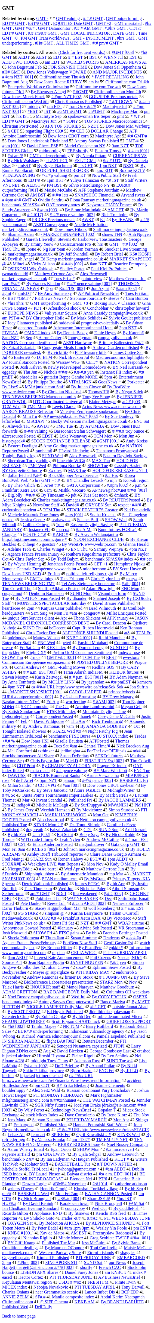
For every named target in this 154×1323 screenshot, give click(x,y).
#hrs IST (123, 1198)
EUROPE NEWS (23, 313)
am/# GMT (40, 893)
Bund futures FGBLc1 (117, 529)
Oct (137, 726)
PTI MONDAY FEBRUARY (58, 1095)
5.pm (6, 1262)
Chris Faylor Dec (41, 632)
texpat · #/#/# (129, 505)
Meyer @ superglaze (51, 972)
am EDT (52, 62)
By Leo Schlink (114, 1056)
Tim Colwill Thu (17, 588)
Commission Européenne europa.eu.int (36, 662)
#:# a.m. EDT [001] (116, 1174)
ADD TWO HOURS (20, 62)
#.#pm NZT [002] (66, 96)
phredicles (29, 377)
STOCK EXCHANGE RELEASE (61, 441)
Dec (108, 898)
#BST (32, 111)
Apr (63, 618)
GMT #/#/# (25, 28)
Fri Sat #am (30, 647)
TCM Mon (103, 436)
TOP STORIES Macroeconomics (113, 121)
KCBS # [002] (44, 849)
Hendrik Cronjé (53, 1188)
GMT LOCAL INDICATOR (85, 33)
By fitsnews (78, 1213)
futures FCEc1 (87, 883)
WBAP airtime (131, 923)
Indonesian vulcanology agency (96, 1031)
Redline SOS (103, 667)
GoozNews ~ (109, 382)
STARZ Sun (41, 859)
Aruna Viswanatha (103, 775)
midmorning (50, 150)
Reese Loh (56, 903)
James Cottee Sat (128, 352)
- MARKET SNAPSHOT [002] (68, 234)
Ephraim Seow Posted (112, 967)
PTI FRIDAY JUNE (93, 1257)
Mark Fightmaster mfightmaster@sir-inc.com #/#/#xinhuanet (62, 1097)
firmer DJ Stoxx (79, 977)
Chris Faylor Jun (105, 578)
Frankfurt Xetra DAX (82, 918)
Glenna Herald (136, 544)
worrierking (76, 701)
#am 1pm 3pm (77, 1228)
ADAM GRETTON (19, 992)
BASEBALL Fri (133, 780)
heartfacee (11, 608)
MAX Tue (77, 470)
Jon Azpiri (100, 288)
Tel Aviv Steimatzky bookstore (88, 583)
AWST (88, 219)
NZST (128, 165)
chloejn (29, 544)
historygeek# (13, 441)
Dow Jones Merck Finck (23, 96)
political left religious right (89, 573)
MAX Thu (101, 460)
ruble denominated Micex (120, 1016)
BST (93, 57)
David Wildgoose (49, 721)
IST (47, 111)
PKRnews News (49, 298)
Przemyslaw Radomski (113, 1233)
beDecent (57, 628)
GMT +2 (103, 23)
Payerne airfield (16, 1154)
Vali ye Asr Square (60, 313)
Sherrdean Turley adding (29, 460)
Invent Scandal (49, 800)
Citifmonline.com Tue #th (98, 86)
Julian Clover (57, 967)
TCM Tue (91, 657)
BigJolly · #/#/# (21, 495)
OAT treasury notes (63, 205)
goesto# (49, 544)
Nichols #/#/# (55, 372)
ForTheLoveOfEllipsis (106, 751)
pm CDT (42, 1085)
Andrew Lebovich (122, 1154)
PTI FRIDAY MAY (92, 972)
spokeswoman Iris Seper (89, 116)
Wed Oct (99, 1208)
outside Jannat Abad (129, 1006)
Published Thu (48, 898)
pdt (73, 495)
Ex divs (54, 470)
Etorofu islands (100, 1252)
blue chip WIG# (71, 460)
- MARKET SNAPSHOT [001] (35, 692)
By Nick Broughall (34, 1198)
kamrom (144, 682)
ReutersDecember (97, 1041)
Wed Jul (78, 997)
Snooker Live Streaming (125, 249)
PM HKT (142, 805)
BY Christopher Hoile (45, 318)
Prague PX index (112, 765)
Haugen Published (92, 1159)
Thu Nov (141, 1115)
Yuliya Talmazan (84, 180)
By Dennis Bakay (72, 332)
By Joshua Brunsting (78, 696)
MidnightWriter (121, 790)
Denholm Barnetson (46, 593)
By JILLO (129, 1070)
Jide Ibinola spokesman (109, 1011)
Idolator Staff (36, 1164)
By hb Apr (116, 883)
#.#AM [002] (104, 701)
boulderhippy (13, 1090)
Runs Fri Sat (63, 923)
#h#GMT (96, 111)
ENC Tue (142, 770)
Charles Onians (15, 1292)
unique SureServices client (31, 618)
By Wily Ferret (31, 1110)
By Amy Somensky (55, 293)
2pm (30, 608)
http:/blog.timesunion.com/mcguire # (34, 539)
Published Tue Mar (58, 1242)
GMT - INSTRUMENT (92, 38)
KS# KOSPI (140, 254)
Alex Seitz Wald (46, 1090)
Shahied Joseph (106, 598)
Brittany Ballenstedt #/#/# (120, 342)
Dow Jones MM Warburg (128, 126)
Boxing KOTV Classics (115, 303)
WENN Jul (113, 57)
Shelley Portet (72, 268)
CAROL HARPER (85, 692)
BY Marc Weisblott (110, 770)
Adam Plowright (100, 588)
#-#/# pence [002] (97, 780)
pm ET (80, 175)
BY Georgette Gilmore (22, 470)
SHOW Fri (42, 933)
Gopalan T (107, 1110)
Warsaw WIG (68, 362)
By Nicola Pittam (91, 155)
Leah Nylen (70, 839)
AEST (41, 57)
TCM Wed (11, 406)
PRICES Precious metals (53, 219)
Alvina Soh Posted (95, 928)
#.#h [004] (131, 583)
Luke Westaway (73, 436)
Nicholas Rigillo (37, 1238)
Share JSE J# (98, 1198)
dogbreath (34, 829)
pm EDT (54, 106)
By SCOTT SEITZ (24, 1011)
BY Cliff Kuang (21, 1242)
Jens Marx (17, 1119)
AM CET (115, 209)
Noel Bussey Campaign (127, 1144)
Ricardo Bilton (15, 1213)
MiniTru (30, 416)
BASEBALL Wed (33, 1193)
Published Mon (53, 1124)
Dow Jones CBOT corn (68, 136)
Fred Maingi (13, 859)
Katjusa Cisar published (61, 608)
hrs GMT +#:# (47, 480)
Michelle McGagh (52, 805)
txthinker (46, 751)
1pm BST (55, 180)
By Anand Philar (100, 1065)
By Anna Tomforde (19, 682)
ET (102, 219)
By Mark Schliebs (86, 318)
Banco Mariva (112, 1001)
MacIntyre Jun (44, 121)
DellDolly (43, 1306)
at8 (127, 632)
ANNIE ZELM (15, 1297)
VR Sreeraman (131, 928)
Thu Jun (30, 372)
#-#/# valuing (36, 431)
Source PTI (12, 962)
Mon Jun (126, 436)
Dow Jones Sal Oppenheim (117, 67)
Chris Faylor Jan (44, 760)
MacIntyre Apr (108, 136)
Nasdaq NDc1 (130, 957)
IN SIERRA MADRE (21, 1041)
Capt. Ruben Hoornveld (92, 628)
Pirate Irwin (125, 1282)
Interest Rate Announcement (59, 957)
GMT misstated (128, 23)
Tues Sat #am (65, 746)
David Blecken (70, 1051)
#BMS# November (69, 1183)
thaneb (85, 716)
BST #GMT (18, 298)
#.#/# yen (118, 962)
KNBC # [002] (79, 637)
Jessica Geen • (32, 519)
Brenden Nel (81, 1179)
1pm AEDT (117, 859)
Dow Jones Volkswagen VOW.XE (56, 72)
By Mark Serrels (114, 795)
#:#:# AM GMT (87, 28)
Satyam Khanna (46, 1119)
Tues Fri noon (72, 578)
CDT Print (26, 765)
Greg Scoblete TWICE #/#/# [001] (120, 1238)
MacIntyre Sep (48, 116)
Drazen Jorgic (34, 1183)
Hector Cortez (31, 1277)
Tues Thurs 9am (38, 888)
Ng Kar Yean (54, 249)
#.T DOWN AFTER (114, 1164)
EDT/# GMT (13, 23)
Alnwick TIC (18, 426)
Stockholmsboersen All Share (28, 755)
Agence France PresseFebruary (29, 942)
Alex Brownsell (83, 455)
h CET (13, 131)
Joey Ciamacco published (30, 323)
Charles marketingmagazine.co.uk (66, 500)
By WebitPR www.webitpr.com (89, 544)
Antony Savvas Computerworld (66, 1001)
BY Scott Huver (127, 569)
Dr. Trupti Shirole (84, 824)
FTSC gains (69, 933)
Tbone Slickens (86, 618)
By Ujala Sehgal (86, 1154)
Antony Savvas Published (96, 141)
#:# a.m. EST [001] (40, 672)
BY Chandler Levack (85, 480)
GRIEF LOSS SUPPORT (128, 1021)
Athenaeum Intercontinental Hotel (83, 327)
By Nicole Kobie (120, 834)
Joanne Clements (110, 1085)
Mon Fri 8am (13, 849)
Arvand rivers (133, 195)
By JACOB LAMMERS (119, 800)
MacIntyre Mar (124, 111)
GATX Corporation (83, 485)
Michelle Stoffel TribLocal (25, 1169)
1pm (60, 524)
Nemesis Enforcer (128, 903)
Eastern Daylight (22, 446)
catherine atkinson (131, 1183)
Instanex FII (39, 529)
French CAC (110, 1267)
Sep (29, 337)
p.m (138, 485)
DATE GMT (124, 33)
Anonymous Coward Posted (26, 928)
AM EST (79, 1233)
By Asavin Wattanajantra (96, 534)
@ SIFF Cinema (53, 1301)
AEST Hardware (77, 342)
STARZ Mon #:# (48, 824)
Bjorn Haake (81, 1070)
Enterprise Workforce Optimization (38, 86)
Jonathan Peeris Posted (67, 564)
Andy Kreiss (136, 441)
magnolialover (91, 844)
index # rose (129, 652)
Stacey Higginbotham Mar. (58, 908)
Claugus (9, 534)
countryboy (75, 1208)
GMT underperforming (49, 155)
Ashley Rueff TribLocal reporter (55, 854)
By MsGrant (95, 878)
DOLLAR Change (107, 131)
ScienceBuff (87, 519)
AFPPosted (99, 741)
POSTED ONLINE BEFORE (102, 662)
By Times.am (52, 495)
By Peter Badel (45, 1228)
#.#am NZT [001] (17, 77)
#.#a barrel (48, 869)
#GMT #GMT (69, 111)
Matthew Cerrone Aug (54, 273)
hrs (100, 244)
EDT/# (34, 180)
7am (70, 726)
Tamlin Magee (43, 1026)
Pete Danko (30, 903)
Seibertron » (13, 893)
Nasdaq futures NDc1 (21, 701)
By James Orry (21, 810)
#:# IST (112, 180)
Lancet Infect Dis (100, 1292)
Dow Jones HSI (34, 741)
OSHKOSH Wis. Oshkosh (30, 268)
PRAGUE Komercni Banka (56, 775)
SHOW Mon (88, 1149)
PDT (38, 308)
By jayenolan (92, 682)
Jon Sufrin (139, 687)
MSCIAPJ (36, 421)
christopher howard (132, 308)
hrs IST (22, 116)
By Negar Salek (129, 391)
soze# (81, 967)
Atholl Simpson (125, 888)
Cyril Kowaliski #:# (93, 1134)
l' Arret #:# (50, 485)
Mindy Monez (70, 1238)
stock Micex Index (42, 1115)
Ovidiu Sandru (51, 200)
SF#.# (40, 1297)
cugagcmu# (12, 593)
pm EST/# (142, 1228)
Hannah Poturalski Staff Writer (100, 1124)
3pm (6, 805)
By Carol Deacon (111, 623)
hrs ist (93, 82)
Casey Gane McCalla (116, 716)
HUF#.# (9, 1203)
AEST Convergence (50, 224)
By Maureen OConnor (64, 1247)
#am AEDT (115, 1169)
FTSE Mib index (61, 711)
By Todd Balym (65, 559)
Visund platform (112, 593)
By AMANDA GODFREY (103, 726)
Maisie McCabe (58, 190)
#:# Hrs (111, 475)
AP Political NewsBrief (98, 293)
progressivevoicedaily (100, 323)
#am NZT (98, 264)
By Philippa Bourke (44, 382)
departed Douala (32, 327)
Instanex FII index (116, 372)
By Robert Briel (109, 254)
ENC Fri (106, 1070)
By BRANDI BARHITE (122, 1301)
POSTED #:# (34, 534)
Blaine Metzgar (102, 401)
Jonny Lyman (79, 337)
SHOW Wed (116, 519)
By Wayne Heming (24, 564)
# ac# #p (133, 937)
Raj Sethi (65, 834)
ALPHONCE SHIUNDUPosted (90, 632)
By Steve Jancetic (51, 790)
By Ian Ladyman (55, 1159)
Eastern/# (22, 357)
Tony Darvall (133, 1287)
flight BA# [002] (61, 1041)
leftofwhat (11, 421)
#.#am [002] (126, 288)
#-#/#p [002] (72, 264)
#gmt (6, 293)
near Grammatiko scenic (56, 1292)
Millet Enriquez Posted (126, 613)
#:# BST (75, 57)
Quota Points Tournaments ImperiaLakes (57, 795)
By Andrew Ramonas (41, 726)
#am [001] (72, 785)
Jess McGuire (94, 1242)
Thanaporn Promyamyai (117, 450)
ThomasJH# (98, 391)
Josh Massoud (14, 933)
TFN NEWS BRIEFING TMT (28, 583)
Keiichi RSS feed (111, 1213)
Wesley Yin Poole (111, 1228)
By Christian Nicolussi (62, 391)
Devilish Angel (21, 259)
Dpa (49, 288)
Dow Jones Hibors (70, 229)
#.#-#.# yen (84, 372)
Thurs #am (54, 937)
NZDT (93, 126)
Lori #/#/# (11, 283)
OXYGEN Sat (20, 1223)
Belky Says (89, 834)
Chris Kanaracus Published (78, 101)
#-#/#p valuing (54, 175)
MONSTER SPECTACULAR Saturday (51, 603)
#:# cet (146, 559)
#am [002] (41, 834)
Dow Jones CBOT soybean (110, 785)
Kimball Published (53, 1257)
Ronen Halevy (70, 859)
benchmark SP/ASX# (20, 205)
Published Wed (15, 1306)
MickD (72, 760)
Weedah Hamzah (55, 810)
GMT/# (131, 141)
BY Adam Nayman (126, 677)
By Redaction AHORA (59, 1223)
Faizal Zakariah (63, 829)
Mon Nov (95, 864)
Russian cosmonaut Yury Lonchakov (98, 1090)
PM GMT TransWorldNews (45, 38)
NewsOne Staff (46, 505)
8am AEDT (17, 957)
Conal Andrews (27, 667)
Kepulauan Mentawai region (27, 1282)
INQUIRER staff (45, 987)
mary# (131, 578)
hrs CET (85, 165)
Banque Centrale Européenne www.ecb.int (39, 569)
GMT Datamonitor (54, 28)
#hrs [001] (74, 514)
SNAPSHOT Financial (95, 195)
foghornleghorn (15, 716)
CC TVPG (47, 785)
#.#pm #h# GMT (17, 200)
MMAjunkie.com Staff (44, 387)
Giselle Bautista (69, 741)
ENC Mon (130, 588)
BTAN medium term (60, 878)
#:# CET (77, 131)
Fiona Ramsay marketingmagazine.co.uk (105, 200)
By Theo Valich (21, 485)
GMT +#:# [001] (61, 657)
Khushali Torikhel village (96, 1188)
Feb (24, 721)
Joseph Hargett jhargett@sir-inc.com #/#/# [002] (73, 1265)
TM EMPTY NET (112, 1139)
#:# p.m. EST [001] (86, 677)
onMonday (17, 637)
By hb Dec (81, 1016)
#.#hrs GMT (115, 28)
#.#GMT (80, 91)
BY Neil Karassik (128, 367)
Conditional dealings (20, 1247)
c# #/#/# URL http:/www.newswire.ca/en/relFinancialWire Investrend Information (61, 1078)
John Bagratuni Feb (25, 67)
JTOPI (119, 1046)
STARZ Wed (129, 1134)
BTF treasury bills (90, 352)
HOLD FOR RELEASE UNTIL (120, 470)
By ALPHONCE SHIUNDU (110, 1223)
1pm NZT (107, 165)
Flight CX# (36, 652)
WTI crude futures (37, 839)
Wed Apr (72, 869)
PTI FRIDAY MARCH (86, 1119)
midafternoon (94, 569)
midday (34, 106)
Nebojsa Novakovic (50, 1287)
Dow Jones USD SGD (21, 573)
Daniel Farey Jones (81, 1272)
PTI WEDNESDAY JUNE (127, 1218)
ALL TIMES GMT (72, 43)
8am (48, 490)
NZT (85, 923)
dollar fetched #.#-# (25, 475)
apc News (117, 1262)
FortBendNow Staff (80, 942)
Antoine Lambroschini (94, 706)
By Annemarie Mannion (82, 874)
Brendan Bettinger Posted (125, 933)
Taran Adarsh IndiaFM (83, 672)
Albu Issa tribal (50, 819)
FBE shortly (77, 150)
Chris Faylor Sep (29, 559)
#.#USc (8, 795)
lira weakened (85, 893)
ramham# (44, 450)
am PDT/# (81, 1139)
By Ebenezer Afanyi (48, 91)
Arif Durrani (135, 829)
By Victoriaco (119, 918)
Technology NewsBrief (71, 1110)
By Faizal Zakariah (19, 347)
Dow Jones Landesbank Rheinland (38, 141)
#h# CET (98, 1006)
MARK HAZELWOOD (66, 814)
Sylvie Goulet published (130, 318)
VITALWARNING (18, 175)
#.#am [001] (138, 150)
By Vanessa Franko (48, 1139)
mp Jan (58, 952)
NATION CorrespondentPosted (29, 342)
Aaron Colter (49, 337)
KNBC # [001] (20, 1233)
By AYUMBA (91, 426)
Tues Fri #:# (64, 278)
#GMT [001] (108, 441)
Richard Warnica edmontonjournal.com (55, 1036)
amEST (24, 165)
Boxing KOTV (132, 170)
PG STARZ (28, 913)
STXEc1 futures (109, 755)
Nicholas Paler (93, 888)
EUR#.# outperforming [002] (27, 696)
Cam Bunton (137, 298)
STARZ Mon (111, 982)
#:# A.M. (83, 529)
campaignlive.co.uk (115, 337)
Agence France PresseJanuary (33, 554)
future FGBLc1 (87, 790)
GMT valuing (68, 18)
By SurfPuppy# (88, 805)
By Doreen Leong (88, 647)
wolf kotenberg (101, 908)
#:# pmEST (121, 682)
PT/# (102, 1179)
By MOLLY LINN (58, 682)
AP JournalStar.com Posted (26, 362)
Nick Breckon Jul (74, 357)
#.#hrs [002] (28, 1262)
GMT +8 (80, 303)
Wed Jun (65, 888)
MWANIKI (118, 805)
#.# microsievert (120, 1149)
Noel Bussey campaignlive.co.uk (36, 997)
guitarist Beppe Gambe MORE (71, 377)
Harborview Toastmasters (100, 239)
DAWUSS (17, 775)
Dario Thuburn (15, 908)
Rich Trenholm (114, 214)
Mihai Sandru (20, 785)
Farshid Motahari (93, 642)
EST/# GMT (39, 23)
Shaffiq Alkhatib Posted (59, 588)
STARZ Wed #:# (67, 731)
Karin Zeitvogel (49, 677)
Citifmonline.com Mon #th (117, 91)
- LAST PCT (57, 160)
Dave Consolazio (80, 1115)
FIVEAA (10, 332)
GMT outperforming (124, 18)
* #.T (134, 116)
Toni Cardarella (104, 1247)
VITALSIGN (80, 382)
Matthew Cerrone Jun (105, 869)
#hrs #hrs (16, 303)
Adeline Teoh (19, 549)
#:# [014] (101, 1183)
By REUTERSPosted (121, 500)
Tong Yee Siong (96, 396)
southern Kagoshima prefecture (93, 554)
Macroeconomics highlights (120, 357)
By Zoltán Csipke (50, 1016)
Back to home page (19, 1316)
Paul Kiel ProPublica (109, 268)
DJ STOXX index (112, 736)
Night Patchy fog (103, 731)
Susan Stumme (84, 937)
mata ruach (40, 770)
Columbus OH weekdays (128, 992)
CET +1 (101, 564)
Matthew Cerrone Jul (127, 278)
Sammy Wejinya (108, 549)
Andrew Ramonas (42, 977)
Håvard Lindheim (73, 450)
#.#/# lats (61, 195)
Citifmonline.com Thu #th (62, 77)
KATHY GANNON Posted (108, 1193)
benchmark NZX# (18, 1159)
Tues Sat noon (95, 495)
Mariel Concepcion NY (84, 145)
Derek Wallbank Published (45, 883)
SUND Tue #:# (119, 1060)
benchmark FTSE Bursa (69, 736)
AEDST (33, 185)
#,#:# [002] (113, 893)
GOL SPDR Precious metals (113, 96)
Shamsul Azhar (21, 234)
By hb (91, 933)
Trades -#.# (71, 1218)
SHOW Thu (12, 657)
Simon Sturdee (121, 810)
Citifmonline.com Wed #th (25, 101)
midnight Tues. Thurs (49, 1060)
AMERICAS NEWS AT (126, 62)
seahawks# (61, 519)
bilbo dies (31, 967)
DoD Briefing (67, 1065)
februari (38, 1134)
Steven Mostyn (15, 677)
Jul (4, 357)
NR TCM (71, 1026)
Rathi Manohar (112, 637)
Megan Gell (131, 706)
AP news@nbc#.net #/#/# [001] (119, 490)
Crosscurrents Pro (75, 244)
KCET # (121, 1159)
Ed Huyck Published (65, 1011)
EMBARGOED (131, 1257)
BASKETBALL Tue (72, 1164)
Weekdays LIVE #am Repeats (54, 864)
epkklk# (116, 947)
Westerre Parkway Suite (60, 1252)
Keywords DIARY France (108, 205)
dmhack (121, 495)
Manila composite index (73, 1297)
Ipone (31, 249)
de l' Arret (24, 780)
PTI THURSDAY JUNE (71, 1277)
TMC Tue (64, 426)
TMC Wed (37, 465)
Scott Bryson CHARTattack (76, 1021)
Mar (26, 800)
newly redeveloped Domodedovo (77, 367)
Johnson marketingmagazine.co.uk (93, 849)
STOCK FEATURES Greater (92, 510)
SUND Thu (33, 628)
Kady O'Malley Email (129, 864)
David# (72, 505)
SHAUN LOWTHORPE (23, 1021)
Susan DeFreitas (74, 755)
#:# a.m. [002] (36, 1065)
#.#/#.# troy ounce (128, 431)
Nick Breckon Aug (132, 746)
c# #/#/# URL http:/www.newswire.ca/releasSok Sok (77, 687)
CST (22, 844)
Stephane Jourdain (86, 298)
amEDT (24, 293)
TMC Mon (36, 406)
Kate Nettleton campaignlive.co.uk (100, 819)
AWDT (43, 426)
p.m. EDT (104, 170)
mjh (113, 480)
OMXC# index (37, 332)
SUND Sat (93, 1262)
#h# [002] (16, 1026)
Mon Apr (121, 1119)
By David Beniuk (38, 1203)
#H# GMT (44, 43)
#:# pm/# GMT (106, 43)
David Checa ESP (42, 145)
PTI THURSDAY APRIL (125, 952)
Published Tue (14, 824)
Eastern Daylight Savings (125, 455)
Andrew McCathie (102, 839)
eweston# (131, 657)
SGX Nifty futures (51, 1105)
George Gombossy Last (110, 1051)
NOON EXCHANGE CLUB (98, 539)
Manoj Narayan (80, 987)
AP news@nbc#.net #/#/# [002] (70, 416)
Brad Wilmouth (102, 608)
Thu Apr (78, 721)
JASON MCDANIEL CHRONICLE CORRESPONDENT (75, 620)
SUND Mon (80, 593)
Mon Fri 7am (67, 1193)
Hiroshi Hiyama (51, 1056)
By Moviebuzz (89, 810)
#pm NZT (16, 687)
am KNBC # (116, 1272)
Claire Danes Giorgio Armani (115, 854)
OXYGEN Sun (98, 505)
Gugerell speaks (16, 1257)
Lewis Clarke (64, 406)
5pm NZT (48, 780)
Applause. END (48, 1213)
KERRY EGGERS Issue (79, 1144)
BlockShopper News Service (73, 475)
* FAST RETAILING (110, 77)
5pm (108, 377)
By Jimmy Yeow (38, 244)
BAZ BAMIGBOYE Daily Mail (71, 992)
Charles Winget (50, 549)
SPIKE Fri (60, 1134)
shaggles (127, 1252)
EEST (111, 657)
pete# (66, 642)
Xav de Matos (52, 1233)
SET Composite (34, 706)
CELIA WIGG (84, 952)
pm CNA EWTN (51, 1154)
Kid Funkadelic (137, 510)
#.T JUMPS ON (113, 977)
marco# (62, 529)
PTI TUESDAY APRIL (95, 1287)
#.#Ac (92, 1218)
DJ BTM (44, 357)
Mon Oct (101, 814)
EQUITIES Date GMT (73, 23)
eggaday (9, 372)
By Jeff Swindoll (73, 254)
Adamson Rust (87, 1060)
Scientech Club (15, 1016)
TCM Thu (51, 510)
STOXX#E (11, 864)
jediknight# (70, 751)
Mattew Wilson (46, 637)
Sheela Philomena (23, 937)
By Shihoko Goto (39, 1218)
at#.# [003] (131, 401)
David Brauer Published (114, 603)
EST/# (95, 859)
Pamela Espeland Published (121, 1036)
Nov (133, 982)
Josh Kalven (31, 367)
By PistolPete (90, 947)
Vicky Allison (43, 264)
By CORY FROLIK (109, 997)
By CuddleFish (126, 1208)
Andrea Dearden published (115, 347)
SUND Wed (52, 455)
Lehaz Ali (16, 1134)
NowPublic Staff (106, 175)
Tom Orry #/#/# (82, 106)
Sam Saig (39, 613)
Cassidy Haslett (128, 465)
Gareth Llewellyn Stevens (48, 239)
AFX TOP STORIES (63, 126)
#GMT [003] (123, 52)
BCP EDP (129, 1292)
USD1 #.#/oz (69, 1282)
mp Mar (116, 874)
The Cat (62, 706)
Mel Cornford (20, 751)
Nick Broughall (108, 1203)
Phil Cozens (100, 957)
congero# (92, 613)
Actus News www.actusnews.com (111, 406)
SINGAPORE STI (61, 1262)
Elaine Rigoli (83, 1056)
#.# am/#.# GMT (42, 33)
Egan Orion (61, 1149)
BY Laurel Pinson (44, 1174)
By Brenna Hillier (56, 947)
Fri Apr (53, 701)
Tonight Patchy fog (18, 455)
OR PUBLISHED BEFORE (64, 170)
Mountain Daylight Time (104, 711)
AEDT (23, 57)
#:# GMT (103, 923)
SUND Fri (119, 647)
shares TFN (112, 234)
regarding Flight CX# (44, 131)
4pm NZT (137, 549)
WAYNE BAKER (82, 898)
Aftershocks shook (64, 308)
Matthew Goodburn (117, 987)
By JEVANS (123, 219)
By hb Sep (134, 1188)
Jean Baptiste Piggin (46, 962)
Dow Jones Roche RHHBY (58, 82)
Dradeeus (111, 937)
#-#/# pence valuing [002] (72, 214)
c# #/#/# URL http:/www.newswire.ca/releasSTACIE (103, 1129)
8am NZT (10, 337)
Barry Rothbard (99, 1026)
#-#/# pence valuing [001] (89, 283)
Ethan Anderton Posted (53, 844)
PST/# (23, 898)
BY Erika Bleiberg (72, 1085)
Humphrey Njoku (129, 564)
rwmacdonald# (15, 273)
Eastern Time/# (108, 150)
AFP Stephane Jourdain (98, 190)
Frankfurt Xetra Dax (20, 490)
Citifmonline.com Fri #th (127, 82)
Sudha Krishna (103, 514)
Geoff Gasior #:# (118, 942)
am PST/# (11, 318)
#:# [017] (35, 214)
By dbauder (76, 598)
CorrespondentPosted (54, 716)
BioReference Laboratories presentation (58, 982)
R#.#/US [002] (72, 288)
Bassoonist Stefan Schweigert (80, 431)
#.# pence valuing (71, 770)
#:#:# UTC (112, 160)
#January (65, 928)
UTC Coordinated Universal (57, 401)
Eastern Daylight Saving (91, 524)
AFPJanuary (117, 618)
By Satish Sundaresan (21, 711)
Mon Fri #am (65, 613)
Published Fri (80, 800)
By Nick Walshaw (23, 160)
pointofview (91, 278)
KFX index (56, 647)
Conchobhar (98, 308)
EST (133, 57)
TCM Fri (144, 632)
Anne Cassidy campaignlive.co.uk (113, 313)
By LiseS (10, 387)
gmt (120, 116)
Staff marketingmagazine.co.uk (120, 229)
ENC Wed (46, 642)
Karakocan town (74, 1203)
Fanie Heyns (105, 332)
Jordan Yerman (85, 249)
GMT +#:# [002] (123, 244)
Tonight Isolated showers (24, 731)
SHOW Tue (98, 465)
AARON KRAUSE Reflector (27, 411)
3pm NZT (127, 327)
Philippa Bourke (67, 465)
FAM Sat (136, 1203)
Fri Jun (54, 573)
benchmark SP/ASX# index (109, 559)
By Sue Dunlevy (119, 416)
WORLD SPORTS (82, 62)
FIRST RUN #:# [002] (104, 760)
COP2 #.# (47, 918)
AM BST (38, 195)
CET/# (92, 362)
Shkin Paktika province (43, 1070)
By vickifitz (58, 352)
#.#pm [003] (47, 209)
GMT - (42, 18)
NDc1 (61, 893)
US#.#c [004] (69, 1198)
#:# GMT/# (137, 136)
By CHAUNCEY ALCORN (66, 765)
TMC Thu (11, 249)
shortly (86, 1267)
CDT (88, 829)
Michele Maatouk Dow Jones (33, 514)
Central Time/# (97, 746)
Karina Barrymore (87, 913)
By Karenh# (133, 332)
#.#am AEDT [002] (89, 903)
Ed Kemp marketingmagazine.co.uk (71, 259)
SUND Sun (108, 829)
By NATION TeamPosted (37, 598)
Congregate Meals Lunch (64, 347)
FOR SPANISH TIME (67, 67)
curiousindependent (19, 510)
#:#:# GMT (93, 18)
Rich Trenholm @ (107, 721)
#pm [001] (11, 145)
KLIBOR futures (124, 672)
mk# (136, 751)
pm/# (6, 1193)
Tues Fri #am (137, 293)
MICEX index (14, 1287)
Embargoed (23, 1124)
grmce (34, 657)
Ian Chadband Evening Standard (30, 1208)
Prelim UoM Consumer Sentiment (82, 652)
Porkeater (135, 382)
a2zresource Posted (19, 436)
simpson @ (54, 913)
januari (69, 780)
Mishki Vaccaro (72, 490)
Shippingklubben (39, 874)
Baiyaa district (79, 1174)
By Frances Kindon (43, 283)
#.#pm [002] (117, 485)
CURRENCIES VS (130, 155)
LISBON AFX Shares (39, 1272)
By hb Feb (17, 834)
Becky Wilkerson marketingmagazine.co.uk (89, 421)
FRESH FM (98, 1282)
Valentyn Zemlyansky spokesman (89, 411)
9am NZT (120, 145)
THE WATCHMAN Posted (106, 1100)
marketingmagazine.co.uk (30, 254)
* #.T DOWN (121, 101)
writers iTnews (21, 1188)
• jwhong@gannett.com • (77, 1169)
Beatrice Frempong (130, 264)
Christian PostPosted (20, 126)
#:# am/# (15, 155)
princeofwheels (121, 692)
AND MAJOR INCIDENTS (117, 72)
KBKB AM (84, 1301)
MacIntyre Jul (115, 106)
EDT (57, 57)
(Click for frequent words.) (81, 52)
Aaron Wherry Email (25, 1149)
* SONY (70, 121)
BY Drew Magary (118, 696)
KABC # (60, 534)
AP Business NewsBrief (119, 1277)
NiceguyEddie (20, 869)
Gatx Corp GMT (125, 844)
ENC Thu (79, 549)
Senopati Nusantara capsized (82, 1046)
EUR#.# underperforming (40, 1031)
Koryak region (136, 480)
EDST (47, 436)
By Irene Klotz (114, 1115)
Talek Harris (13, 987)
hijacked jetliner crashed (41, 1075)
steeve (114, 298)
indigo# (23, 805)
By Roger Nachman (54, 165)
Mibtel (18, 264)
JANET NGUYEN (86, 962)
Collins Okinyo (36, 524)
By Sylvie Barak (126, 1242)
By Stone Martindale (83, 209)
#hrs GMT (126, 38)
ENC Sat (141, 421)
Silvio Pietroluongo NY (89, 185)
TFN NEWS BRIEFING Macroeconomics (39, 396)
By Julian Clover (85, 387)
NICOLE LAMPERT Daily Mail (55, 1006)
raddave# (67, 323)
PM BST (54, 185)
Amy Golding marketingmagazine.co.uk (78, 446)
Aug (47, 1051)
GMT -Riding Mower (66, 667)
